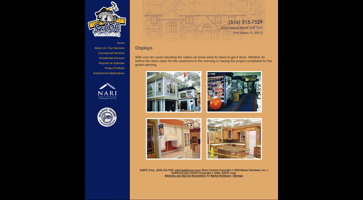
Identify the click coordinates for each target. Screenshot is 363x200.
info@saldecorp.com (187, 170)
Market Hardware (220, 175)
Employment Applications (109, 73)
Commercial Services (111, 53)
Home (120, 42)
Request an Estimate (111, 63)
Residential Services (112, 58)
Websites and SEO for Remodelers (185, 175)
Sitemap (238, 175)
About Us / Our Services (110, 47)
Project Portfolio (115, 68)
